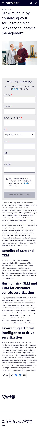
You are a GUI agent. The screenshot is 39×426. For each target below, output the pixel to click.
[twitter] (12, 375)
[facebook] (16, 375)
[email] (24, 375)
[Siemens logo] (12, 3)
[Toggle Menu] (3, 3)
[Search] (31, 3)
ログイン (15, 89)
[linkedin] (20, 375)
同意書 (26, 183)
